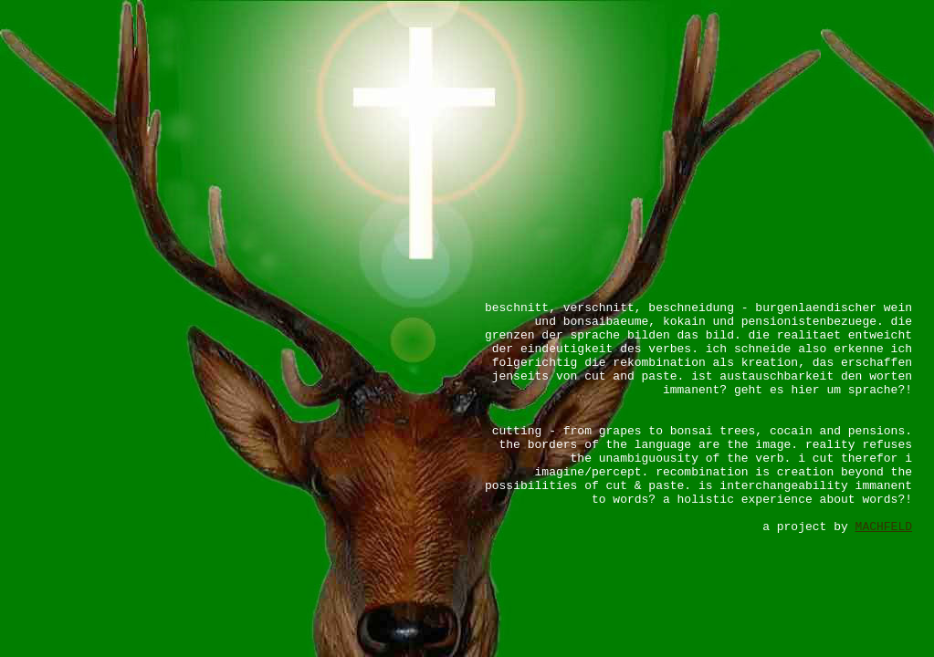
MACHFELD (883, 527)
